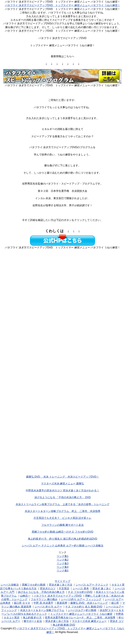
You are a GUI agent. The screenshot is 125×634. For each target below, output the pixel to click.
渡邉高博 (62, 603)
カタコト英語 (11, 617)
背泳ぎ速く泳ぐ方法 (60, 584)
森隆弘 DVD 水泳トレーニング (89, 603)
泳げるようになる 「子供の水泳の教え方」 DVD (62, 497)
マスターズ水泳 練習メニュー (89, 621)
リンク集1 (63, 556)
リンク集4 (63, 567)
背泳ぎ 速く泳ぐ (101, 588)
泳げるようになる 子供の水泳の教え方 (41, 592)
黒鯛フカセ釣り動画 (33, 584)
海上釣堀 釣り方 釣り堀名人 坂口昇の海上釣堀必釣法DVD (62, 538)
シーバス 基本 (81, 588)
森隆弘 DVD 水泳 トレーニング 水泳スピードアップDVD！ (62, 476)
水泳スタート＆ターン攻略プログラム (42, 610)
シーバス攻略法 (9, 584)
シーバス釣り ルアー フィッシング (81, 599)
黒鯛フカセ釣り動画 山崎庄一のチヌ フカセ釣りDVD (62, 531)
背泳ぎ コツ (117, 621)
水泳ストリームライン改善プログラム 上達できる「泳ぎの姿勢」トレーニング (62, 504)
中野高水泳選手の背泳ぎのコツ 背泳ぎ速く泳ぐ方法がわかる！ (62, 490)
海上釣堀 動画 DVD (64, 624)
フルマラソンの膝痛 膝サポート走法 (62, 525)
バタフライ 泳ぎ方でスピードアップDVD (58, 595)
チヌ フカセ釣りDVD (80, 592)
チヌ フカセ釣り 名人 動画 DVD (83, 606)
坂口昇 (115, 603)
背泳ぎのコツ (48, 588)
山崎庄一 (25, 595)
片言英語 (64, 588)
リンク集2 (63, 559)
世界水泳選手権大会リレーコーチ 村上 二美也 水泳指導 (80, 617)
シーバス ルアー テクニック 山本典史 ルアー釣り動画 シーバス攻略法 (62, 545)
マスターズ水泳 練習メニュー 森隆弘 (62, 483)
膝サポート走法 (33, 621)
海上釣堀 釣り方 (32, 617)
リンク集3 (63, 563)
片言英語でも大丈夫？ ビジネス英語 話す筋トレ (62, 518)
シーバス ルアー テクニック (92, 584)
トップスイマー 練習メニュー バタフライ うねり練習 (81, 614)
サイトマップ (62, 581)
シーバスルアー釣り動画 (82, 610)
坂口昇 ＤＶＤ (22, 603)
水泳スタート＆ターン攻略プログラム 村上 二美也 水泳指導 (62, 511)
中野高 (120, 614)
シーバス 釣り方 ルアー (48, 606)
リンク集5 (63, 570)
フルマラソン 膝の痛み (44, 599)
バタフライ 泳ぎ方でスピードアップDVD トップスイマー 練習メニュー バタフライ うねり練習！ (62, 5)
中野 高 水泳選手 (43, 603)
